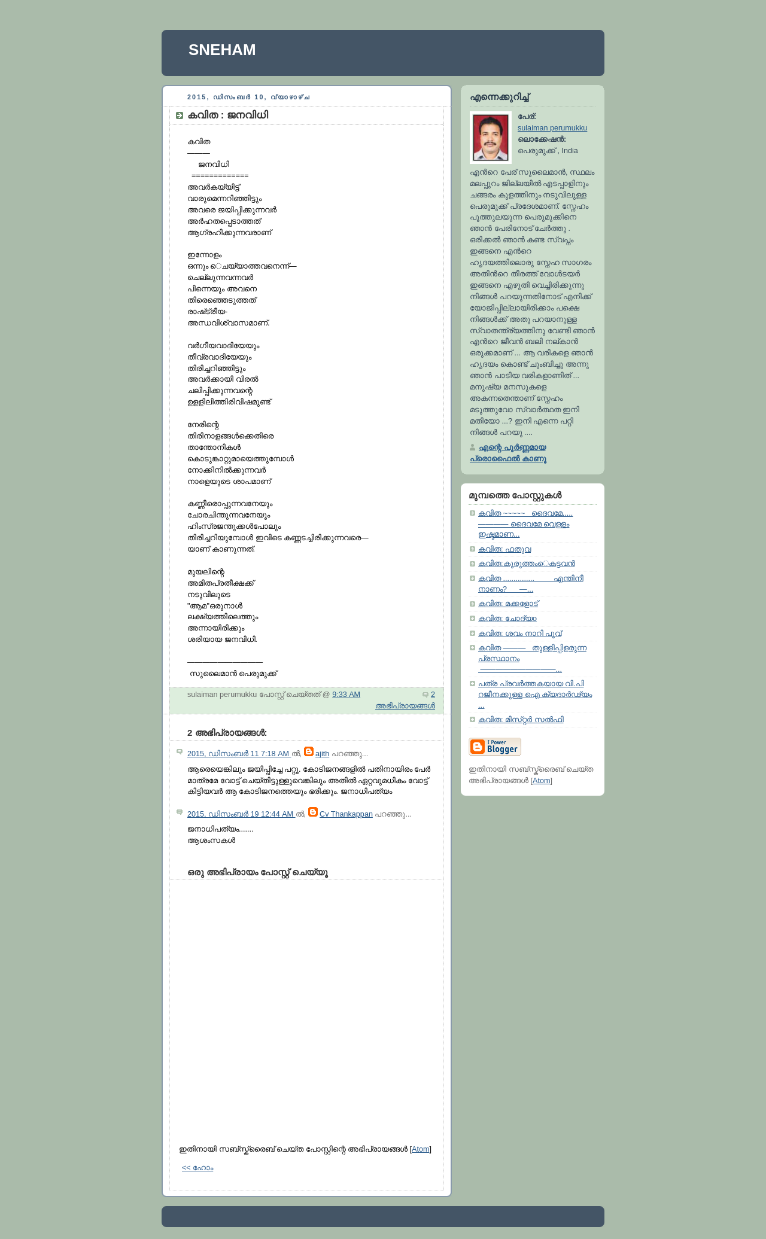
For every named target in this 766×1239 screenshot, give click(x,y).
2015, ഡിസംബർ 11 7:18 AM (239, 754)
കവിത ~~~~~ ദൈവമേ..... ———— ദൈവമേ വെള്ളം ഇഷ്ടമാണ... (525, 523)
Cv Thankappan (346, 814)
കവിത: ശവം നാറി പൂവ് (519, 633)
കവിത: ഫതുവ (504, 549)
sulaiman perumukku (552, 128)
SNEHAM (222, 50)
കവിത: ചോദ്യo (507, 618)
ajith (322, 754)
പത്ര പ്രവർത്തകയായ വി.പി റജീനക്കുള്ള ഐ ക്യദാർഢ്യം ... (535, 694)
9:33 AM (346, 694)
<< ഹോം (197, 1168)
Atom (420, 1149)
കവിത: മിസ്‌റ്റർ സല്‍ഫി (521, 720)
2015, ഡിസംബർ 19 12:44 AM (241, 814)
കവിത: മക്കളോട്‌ (508, 603)
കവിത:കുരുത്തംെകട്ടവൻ (526, 563)
